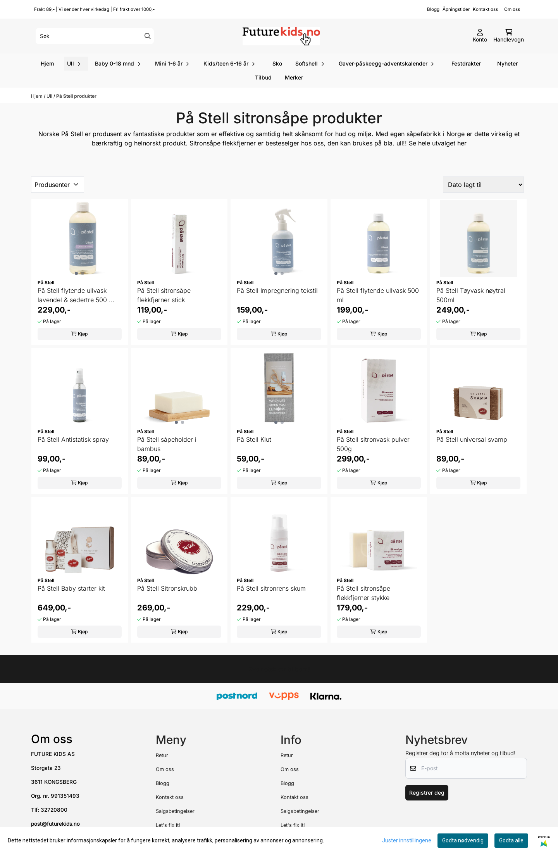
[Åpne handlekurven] (508, 36)
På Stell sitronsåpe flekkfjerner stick (164, 295)
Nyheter (507, 63)
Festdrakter (466, 63)
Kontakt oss (485, 9)
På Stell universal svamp (471, 439)
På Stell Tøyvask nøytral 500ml (470, 295)
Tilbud (263, 77)
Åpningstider (456, 9)
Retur (162, 755)
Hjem (37, 96)
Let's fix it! (168, 825)
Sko (277, 63)
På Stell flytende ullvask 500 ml (378, 295)
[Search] (147, 36)
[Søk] (95, 36)
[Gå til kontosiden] (480, 36)
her (462, 143)
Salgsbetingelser (175, 811)
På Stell (72, 134)
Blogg (433, 9)
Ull (49, 96)
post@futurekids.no (55, 824)
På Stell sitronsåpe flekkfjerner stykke (363, 593)
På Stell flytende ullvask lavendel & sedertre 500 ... (76, 295)
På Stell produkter (76, 96)
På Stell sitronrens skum (271, 588)
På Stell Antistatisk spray (73, 439)
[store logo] (281, 36)
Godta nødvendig (463, 840)
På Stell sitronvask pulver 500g (373, 444)
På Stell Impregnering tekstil (277, 290)
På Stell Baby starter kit (71, 588)
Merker (294, 77)
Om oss (515, 9)
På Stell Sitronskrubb (167, 588)
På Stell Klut (254, 439)
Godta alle (511, 840)
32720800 (54, 810)
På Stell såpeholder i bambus (166, 444)
